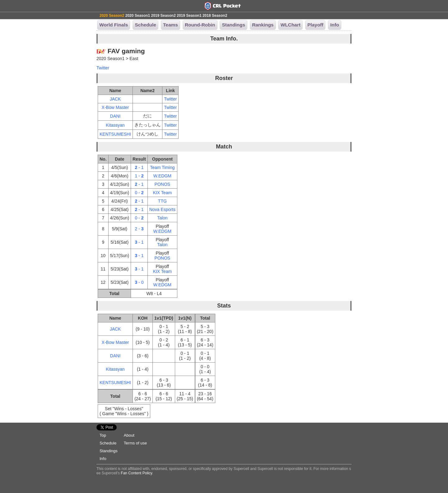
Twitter (102, 67)
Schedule (108, 443)
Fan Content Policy (136, 473)
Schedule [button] (145, 24)
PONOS (162, 184)
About (129, 435)
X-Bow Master (115, 107)
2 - (139, 228)
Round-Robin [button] (200, 24)
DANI (115, 116)
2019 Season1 (189, 15)
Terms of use (135, 443)
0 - (139, 192)
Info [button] (334, 24)
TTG (162, 201)
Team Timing (162, 167)
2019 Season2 (163, 15)
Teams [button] (170, 24)
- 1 (139, 167)
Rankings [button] (262, 24)
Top (103, 435)
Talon (162, 217)
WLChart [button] (291, 24)
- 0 (139, 282)
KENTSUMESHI (115, 134)
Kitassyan (115, 125)
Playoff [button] (315, 24)
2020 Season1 (137, 15)
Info (103, 458)
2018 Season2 (215, 15)
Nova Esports (162, 209)
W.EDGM (162, 175)
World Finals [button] (113, 24)
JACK (115, 98)
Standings (109, 450)
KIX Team (162, 192)
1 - (139, 175)
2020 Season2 (112, 15)
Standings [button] (233, 24)
